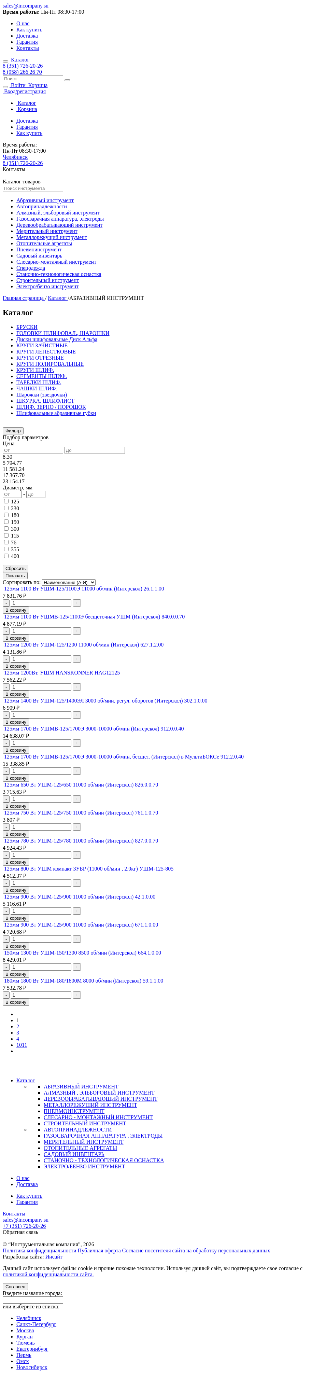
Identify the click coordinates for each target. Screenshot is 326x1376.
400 (15, 556)
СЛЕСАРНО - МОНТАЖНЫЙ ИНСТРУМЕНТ (98, 1117)
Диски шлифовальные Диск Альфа (56, 339)
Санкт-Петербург (36, 1324)
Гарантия (27, 42)
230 (15, 508)
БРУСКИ (27, 327)
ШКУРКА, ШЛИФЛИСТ (45, 401)
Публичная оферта (99, 1250)
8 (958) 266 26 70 (22, 72)
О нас (22, 23)
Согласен (15, 1286)
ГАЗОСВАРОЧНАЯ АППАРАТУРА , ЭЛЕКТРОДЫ (103, 1136)
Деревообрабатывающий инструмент (59, 225)
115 (15, 536)
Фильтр (13, 430)
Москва (25, 1330)
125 (15, 501)
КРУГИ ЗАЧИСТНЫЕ (42, 345)
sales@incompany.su (25, 6)
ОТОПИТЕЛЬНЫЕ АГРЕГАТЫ (80, 1148)
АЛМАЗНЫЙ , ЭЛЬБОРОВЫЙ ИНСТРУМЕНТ (99, 1093)
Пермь (23, 1355)
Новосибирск (31, 1367)
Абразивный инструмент (45, 200)
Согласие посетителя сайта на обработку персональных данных (196, 1250)
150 (15, 522)
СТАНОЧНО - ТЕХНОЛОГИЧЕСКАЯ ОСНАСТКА (104, 1160)
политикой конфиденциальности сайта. (48, 1274)
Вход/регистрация (24, 91)
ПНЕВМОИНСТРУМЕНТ (74, 1111)
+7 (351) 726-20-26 (24, 1226)
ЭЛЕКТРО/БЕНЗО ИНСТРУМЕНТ (84, 1166)
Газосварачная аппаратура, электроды (60, 219)
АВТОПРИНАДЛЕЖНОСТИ (78, 1129)
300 (15, 529)
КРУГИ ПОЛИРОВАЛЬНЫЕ (50, 364)
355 (15, 549)
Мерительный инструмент (46, 231)
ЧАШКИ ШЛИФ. (36, 388)
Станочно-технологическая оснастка (58, 274)
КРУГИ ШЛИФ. (35, 370)
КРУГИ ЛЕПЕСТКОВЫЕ (46, 352)
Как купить (29, 29)
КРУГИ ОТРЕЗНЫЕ (40, 358)
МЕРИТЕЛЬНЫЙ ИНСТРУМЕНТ (84, 1142)
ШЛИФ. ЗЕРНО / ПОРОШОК (51, 407)
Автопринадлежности (41, 206)
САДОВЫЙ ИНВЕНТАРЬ (74, 1154)
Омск (22, 1361)
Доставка (27, 36)
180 (15, 515)
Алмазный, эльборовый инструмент (58, 213)
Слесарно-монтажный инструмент (56, 262)
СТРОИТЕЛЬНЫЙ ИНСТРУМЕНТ (85, 1123)
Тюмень (25, 1343)
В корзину (15, 610)
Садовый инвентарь (39, 256)
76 (13, 542)
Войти (18, 85)
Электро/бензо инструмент (47, 286)
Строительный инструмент (47, 280)
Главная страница (24, 298)
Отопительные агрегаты (44, 243)
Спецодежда (30, 268)
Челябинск (15, 157)
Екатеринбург (32, 1349)
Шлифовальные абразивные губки (56, 413)
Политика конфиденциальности (39, 1250)
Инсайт (53, 1257)
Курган (24, 1336)
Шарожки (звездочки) (41, 395)
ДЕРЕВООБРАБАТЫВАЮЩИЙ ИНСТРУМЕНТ (100, 1099)
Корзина (37, 85)
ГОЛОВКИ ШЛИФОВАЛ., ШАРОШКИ (63, 333)
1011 (21, 1045)
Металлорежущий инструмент (51, 237)
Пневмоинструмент (38, 249)
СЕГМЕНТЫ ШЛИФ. (41, 376)
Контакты (27, 48)
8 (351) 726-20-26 (23, 66)
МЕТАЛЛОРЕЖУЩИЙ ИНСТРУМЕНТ (90, 1105)
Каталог (20, 59)
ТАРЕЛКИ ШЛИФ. (38, 382)
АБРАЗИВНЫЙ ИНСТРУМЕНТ (81, 1086)
